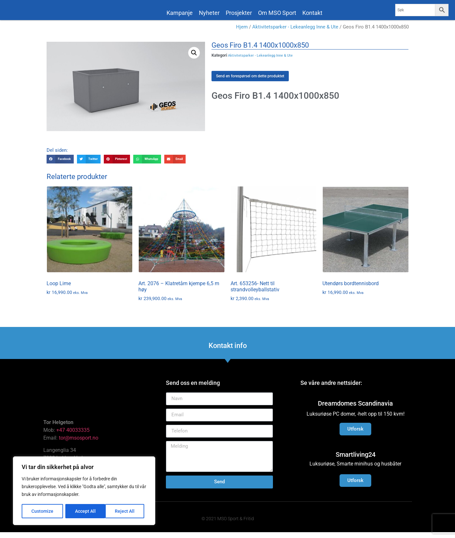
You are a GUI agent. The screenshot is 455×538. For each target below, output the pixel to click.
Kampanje (180, 12)
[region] (84, 491)
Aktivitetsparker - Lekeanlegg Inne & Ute (295, 33)
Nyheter (209, 12)
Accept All (126, 511)
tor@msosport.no (79, 444)
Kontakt (312, 12)
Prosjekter (239, 12)
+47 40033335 (73, 436)
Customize (42, 511)
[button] (194, 58)
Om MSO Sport (277, 12)
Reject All (85, 511)
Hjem (242, 33)
